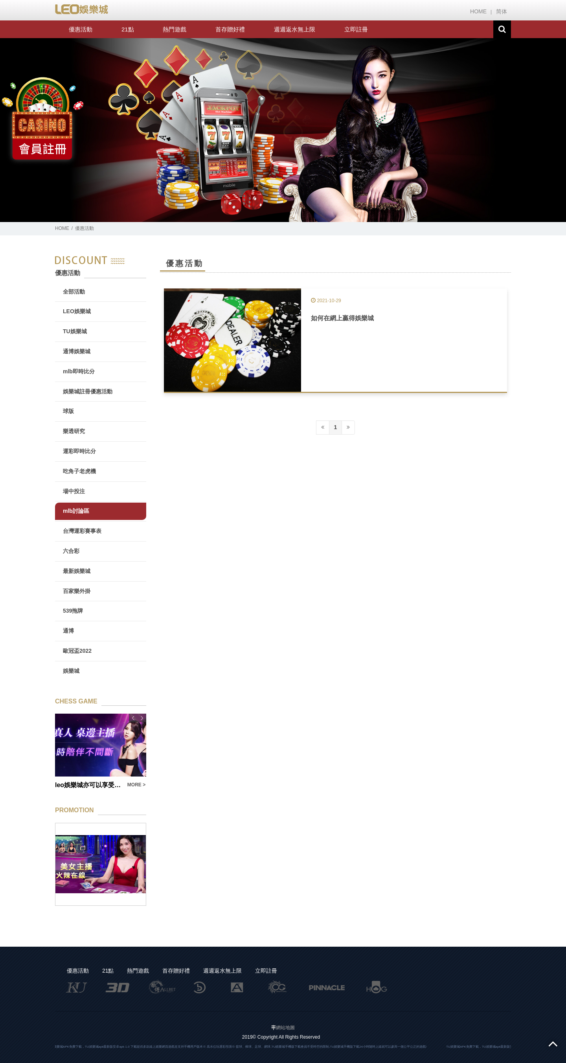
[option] (283, 130)
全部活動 (74, 291)
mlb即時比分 (79, 371)
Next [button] (142, 718)
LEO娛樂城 (77, 311)
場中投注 (74, 491)
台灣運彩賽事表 (82, 531)
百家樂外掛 (76, 591)
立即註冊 (356, 29)
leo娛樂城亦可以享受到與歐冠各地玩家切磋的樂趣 (89, 785)
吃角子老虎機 (79, 471)
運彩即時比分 (79, 451)
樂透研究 (74, 431)
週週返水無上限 (294, 29)
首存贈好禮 (230, 29)
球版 (68, 411)
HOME (478, 11)
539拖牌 (73, 611)
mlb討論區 (76, 511)
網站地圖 (285, 1027)
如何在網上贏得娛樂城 (342, 318)
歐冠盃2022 (77, 651)
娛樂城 (71, 671)
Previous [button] (133, 718)
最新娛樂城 (76, 571)
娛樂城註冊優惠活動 (87, 391)
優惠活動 (80, 29)
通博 (68, 631)
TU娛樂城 (75, 331)
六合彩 (71, 551)
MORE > (136, 785)
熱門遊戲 (174, 29)
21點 (127, 29)
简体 (501, 11)
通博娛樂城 (76, 351)
